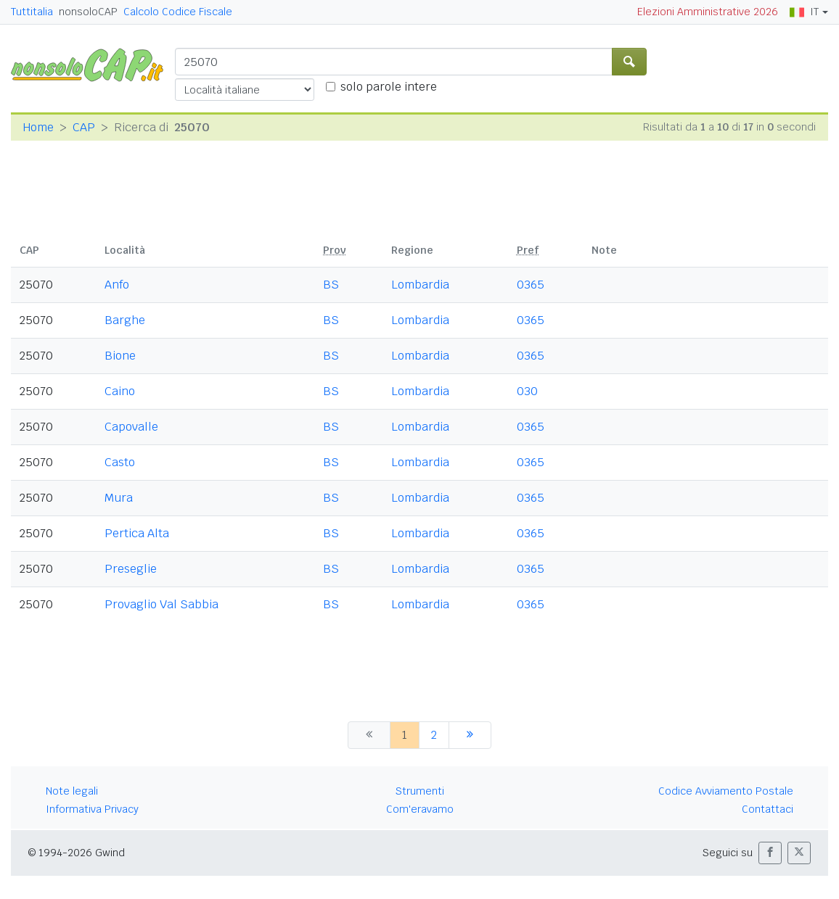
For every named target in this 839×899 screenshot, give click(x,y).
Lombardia (420, 284)
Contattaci (767, 809)
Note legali (72, 791)
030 (527, 391)
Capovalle (131, 426)
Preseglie (131, 568)
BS (331, 284)
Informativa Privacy (92, 809)
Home (38, 127)
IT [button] (804, 11)
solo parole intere (388, 86)
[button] (770, 853)
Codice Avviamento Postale (725, 791)
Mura (119, 497)
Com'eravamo (420, 809)
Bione (120, 355)
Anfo (117, 284)
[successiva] (470, 735)
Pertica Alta (137, 533)
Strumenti (420, 791)
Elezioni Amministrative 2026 (707, 11)
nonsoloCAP (88, 11)
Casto (120, 462)
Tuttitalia (32, 11)
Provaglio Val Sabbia (161, 604)
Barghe (125, 320)
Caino (120, 391)
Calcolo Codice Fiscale (177, 11)
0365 (530, 284)
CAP (84, 127)
